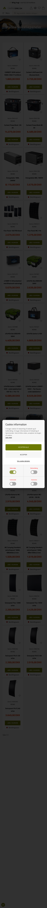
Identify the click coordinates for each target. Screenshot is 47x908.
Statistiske (34, 482)
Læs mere (9, 437)
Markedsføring (34, 470)
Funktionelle (13, 482)
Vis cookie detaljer (23, 461)
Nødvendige (13, 470)
